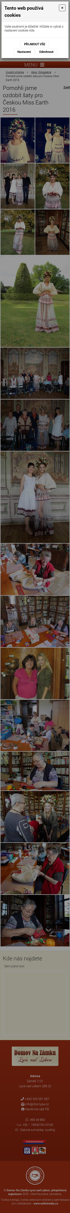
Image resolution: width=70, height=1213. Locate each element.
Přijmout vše (34, 44)
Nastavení (24, 52)
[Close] (62, 7)
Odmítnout (46, 52)
